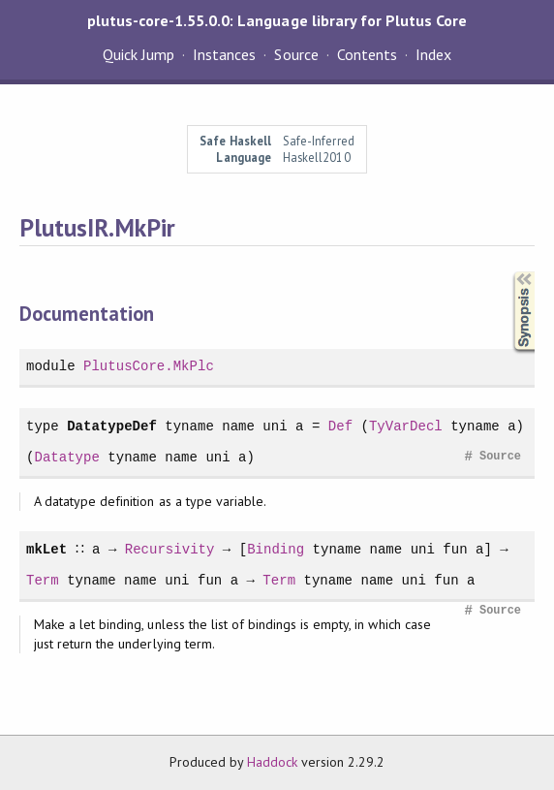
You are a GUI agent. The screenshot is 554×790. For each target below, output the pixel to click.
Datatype (66, 457)
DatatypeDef (112, 426)
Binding (274, 549)
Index (433, 54)
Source (296, 54)
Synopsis (508, 271)
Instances (224, 54)
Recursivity (169, 549)
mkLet (46, 549)
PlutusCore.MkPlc (148, 366)
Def (340, 426)
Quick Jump (138, 54)
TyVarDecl (406, 426)
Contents (367, 54)
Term (42, 580)
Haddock (272, 762)
